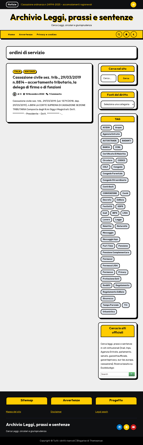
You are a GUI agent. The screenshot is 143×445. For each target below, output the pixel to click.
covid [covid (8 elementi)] (125, 193)
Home (11, 34)
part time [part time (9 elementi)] (108, 246)
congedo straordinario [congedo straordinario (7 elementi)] (114, 180)
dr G (17, 94)
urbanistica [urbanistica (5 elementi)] (109, 312)
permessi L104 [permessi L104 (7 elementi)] (110, 265)
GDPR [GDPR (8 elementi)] (120, 206)
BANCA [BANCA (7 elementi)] (106, 147)
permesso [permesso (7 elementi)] (108, 272)
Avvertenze (26, 34)
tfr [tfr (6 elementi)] (125, 305)
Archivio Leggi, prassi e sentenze (71, 17)
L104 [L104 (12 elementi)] (125, 213)
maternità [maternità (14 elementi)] (122, 226)
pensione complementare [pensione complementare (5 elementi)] (116, 252)
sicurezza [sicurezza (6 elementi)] (108, 298)
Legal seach (101, 411)
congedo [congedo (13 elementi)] (118, 167)
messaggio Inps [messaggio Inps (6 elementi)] (110, 239)
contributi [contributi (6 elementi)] (108, 187)
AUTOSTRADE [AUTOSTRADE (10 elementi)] (110, 141)
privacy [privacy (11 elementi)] (122, 272)
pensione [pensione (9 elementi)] (123, 246)
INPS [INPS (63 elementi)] (114, 213)
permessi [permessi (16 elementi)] (107, 259)
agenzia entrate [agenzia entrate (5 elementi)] (111, 134)
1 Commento (55, 94)
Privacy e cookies (47, 34)
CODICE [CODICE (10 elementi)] (121, 160)
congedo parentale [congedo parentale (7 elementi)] (112, 173)
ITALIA (17, 71)
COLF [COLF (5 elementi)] (105, 167)
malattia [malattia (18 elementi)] (107, 226)
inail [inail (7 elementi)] (105, 213)
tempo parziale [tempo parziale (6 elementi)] (111, 305)
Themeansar (96, 440)
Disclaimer (56, 411)
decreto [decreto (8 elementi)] (107, 200)
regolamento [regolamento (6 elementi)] (122, 285)
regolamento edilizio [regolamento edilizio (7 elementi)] (113, 292)
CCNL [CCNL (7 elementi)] (118, 147)
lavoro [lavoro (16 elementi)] (106, 219)
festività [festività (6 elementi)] (107, 206)
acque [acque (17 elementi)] (118, 127)
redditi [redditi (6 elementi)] (106, 285)
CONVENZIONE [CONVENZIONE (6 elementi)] (110, 193)
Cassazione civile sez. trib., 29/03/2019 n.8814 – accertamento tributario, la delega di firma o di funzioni (47, 82)
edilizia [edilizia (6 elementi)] (120, 200)
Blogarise (82, 440)
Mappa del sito (13, 411)
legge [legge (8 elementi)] (118, 219)
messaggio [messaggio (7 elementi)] (108, 233)
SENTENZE (29, 71)
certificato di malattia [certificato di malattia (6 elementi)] (114, 154)
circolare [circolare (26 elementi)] (107, 160)
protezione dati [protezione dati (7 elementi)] (111, 279)
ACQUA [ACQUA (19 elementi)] (106, 127)
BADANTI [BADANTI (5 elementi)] (126, 141)
